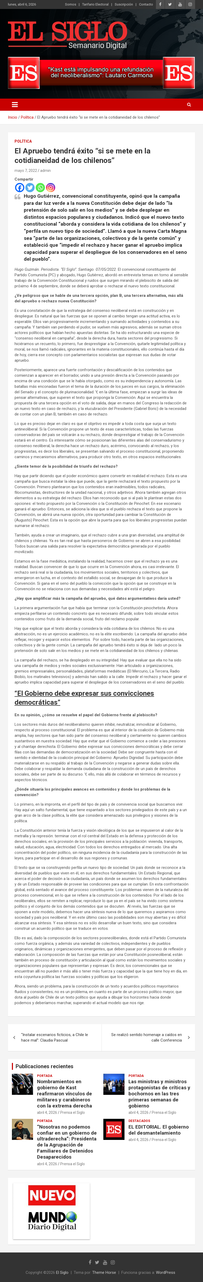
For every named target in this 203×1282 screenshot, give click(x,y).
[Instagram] (50, 187)
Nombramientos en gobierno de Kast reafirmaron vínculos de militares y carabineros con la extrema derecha (64, 1093)
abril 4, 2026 (47, 1112)
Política (23, 141)
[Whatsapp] (40, 187)
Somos (70, 4)
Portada (44, 1076)
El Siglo (62, 1272)
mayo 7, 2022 (26, 170)
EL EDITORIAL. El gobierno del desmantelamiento (158, 1130)
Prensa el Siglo (72, 1112)
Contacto (146, 4)
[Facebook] (19, 187)
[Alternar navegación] (15, 105)
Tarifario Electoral (95, 4)
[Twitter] (30, 187)
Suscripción (124, 4)
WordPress (165, 1272)
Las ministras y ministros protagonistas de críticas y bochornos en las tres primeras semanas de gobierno (159, 1093)
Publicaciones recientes (44, 1066)
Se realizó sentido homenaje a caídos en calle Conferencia (146, 1037)
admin (45, 170)
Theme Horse (104, 1272)
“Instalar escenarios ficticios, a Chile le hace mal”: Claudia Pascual (54, 1037)
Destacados (139, 1121)
